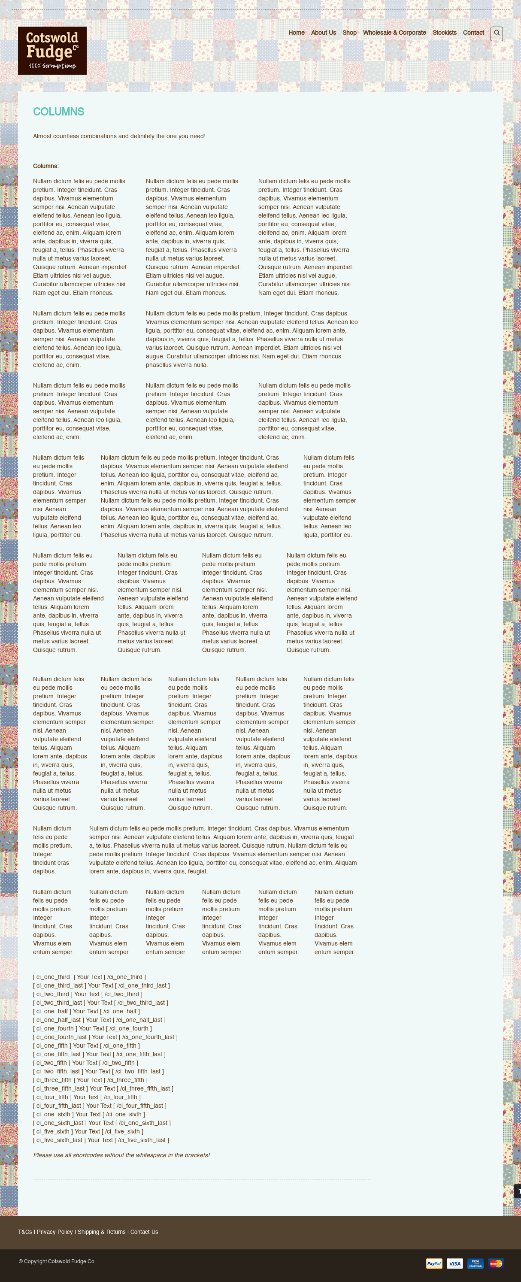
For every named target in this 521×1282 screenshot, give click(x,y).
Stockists (445, 33)
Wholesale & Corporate (394, 33)
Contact (473, 33)
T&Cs (25, 1232)
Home (296, 33)
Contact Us (144, 1232)
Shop (349, 33)
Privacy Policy (55, 1232)
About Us (323, 33)
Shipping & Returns (102, 1232)
